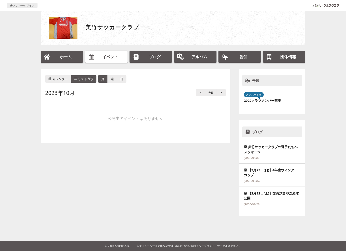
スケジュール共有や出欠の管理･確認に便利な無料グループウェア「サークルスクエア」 (188, 246)
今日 (211, 92)
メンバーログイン (22, 5)
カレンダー (58, 79)
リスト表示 (84, 79)
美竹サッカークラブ (112, 27)
